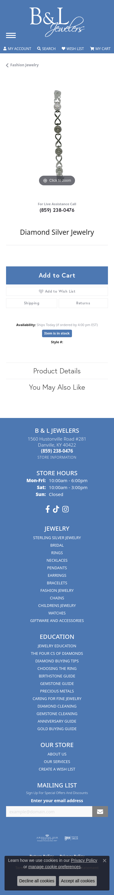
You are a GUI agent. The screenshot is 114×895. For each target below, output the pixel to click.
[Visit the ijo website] (71, 838)
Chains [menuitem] (57, 598)
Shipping (31, 303)
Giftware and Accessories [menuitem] (57, 620)
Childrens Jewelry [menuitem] (57, 605)
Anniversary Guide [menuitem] (57, 721)
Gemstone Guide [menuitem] (57, 683)
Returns (83, 303)
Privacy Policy (84, 860)
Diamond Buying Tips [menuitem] (57, 661)
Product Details (57, 370)
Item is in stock (57, 333)
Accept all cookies (78, 880)
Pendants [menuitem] (57, 567)
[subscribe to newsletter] (100, 811)
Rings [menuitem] (57, 552)
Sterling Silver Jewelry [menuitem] (57, 537)
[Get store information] (57, 457)
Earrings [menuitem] (57, 575)
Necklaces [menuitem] (57, 560)
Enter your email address (57, 800)
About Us (57, 754)
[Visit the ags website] (47, 838)
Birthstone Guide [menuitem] (57, 676)
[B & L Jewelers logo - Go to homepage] (57, 22)
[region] (57, 137)
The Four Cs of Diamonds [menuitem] (57, 653)
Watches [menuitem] (57, 613)
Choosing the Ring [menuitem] (57, 668)
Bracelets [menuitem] (57, 583)
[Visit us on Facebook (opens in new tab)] (47, 509)
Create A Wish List (57, 769)
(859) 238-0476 (57, 210)
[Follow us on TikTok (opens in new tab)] (56, 509)
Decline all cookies (36, 880)
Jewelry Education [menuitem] (57, 645)
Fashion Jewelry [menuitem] (57, 590)
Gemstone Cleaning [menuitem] (57, 713)
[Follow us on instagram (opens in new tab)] (65, 509)
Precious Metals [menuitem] (57, 691)
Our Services (57, 761)
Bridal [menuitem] (57, 545)
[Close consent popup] (104, 860)
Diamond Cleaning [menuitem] (57, 706)
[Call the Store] (57, 451)
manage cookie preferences (54, 866)
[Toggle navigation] (11, 35)
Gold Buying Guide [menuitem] (57, 728)
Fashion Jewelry (24, 65)
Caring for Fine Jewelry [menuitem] (57, 698)
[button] (17, 48)
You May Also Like (57, 387)
